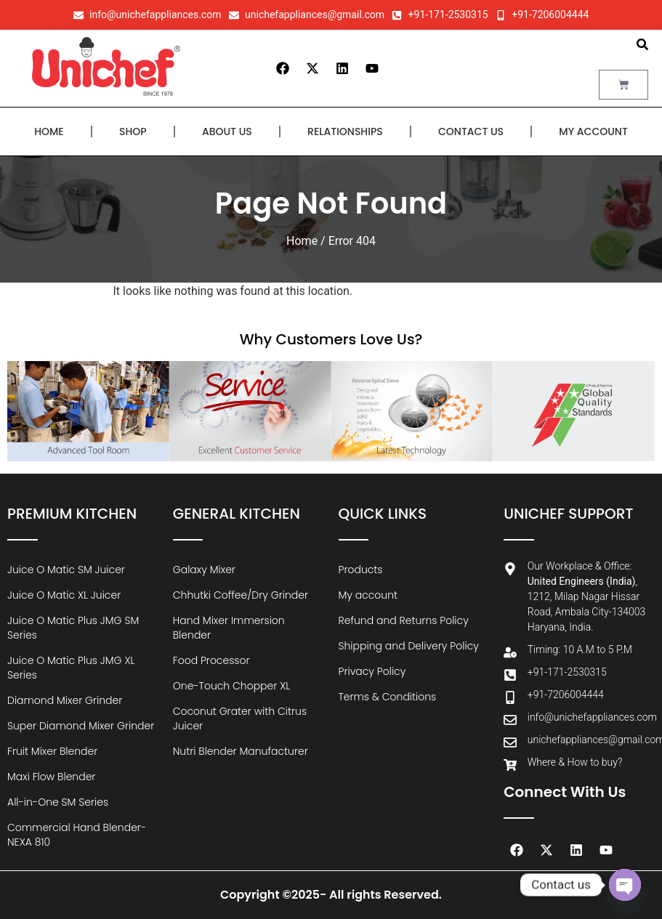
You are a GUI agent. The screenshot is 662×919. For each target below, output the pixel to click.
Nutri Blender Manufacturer (240, 751)
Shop (133, 131)
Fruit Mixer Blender (52, 751)
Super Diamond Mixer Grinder (80, 725)
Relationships (345, 131)
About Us (227, 131)
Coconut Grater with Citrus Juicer (240, 718)
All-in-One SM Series (57, 802)
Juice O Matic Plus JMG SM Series (73, 627)
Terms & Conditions (388, 696)
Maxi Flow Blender (51, 776)
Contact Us (471, 131)
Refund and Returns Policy (404, 620)
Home (49, 131)
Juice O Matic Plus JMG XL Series (70, 667)
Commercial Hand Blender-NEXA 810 (76, 834)
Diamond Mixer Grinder (64, 700)
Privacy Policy (372, 671)
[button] (642, 44)
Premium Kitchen (72, 513)
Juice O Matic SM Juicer (66, 569)
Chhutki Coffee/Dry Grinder (240, 595)
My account (593, 131)
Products (361, 569)
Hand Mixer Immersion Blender (229, 627)
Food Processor (211, 660)
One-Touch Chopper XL (232, 686)
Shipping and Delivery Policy (409, 646)
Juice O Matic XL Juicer (64, 595)
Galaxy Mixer (204, 569)
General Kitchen (236, 513)
